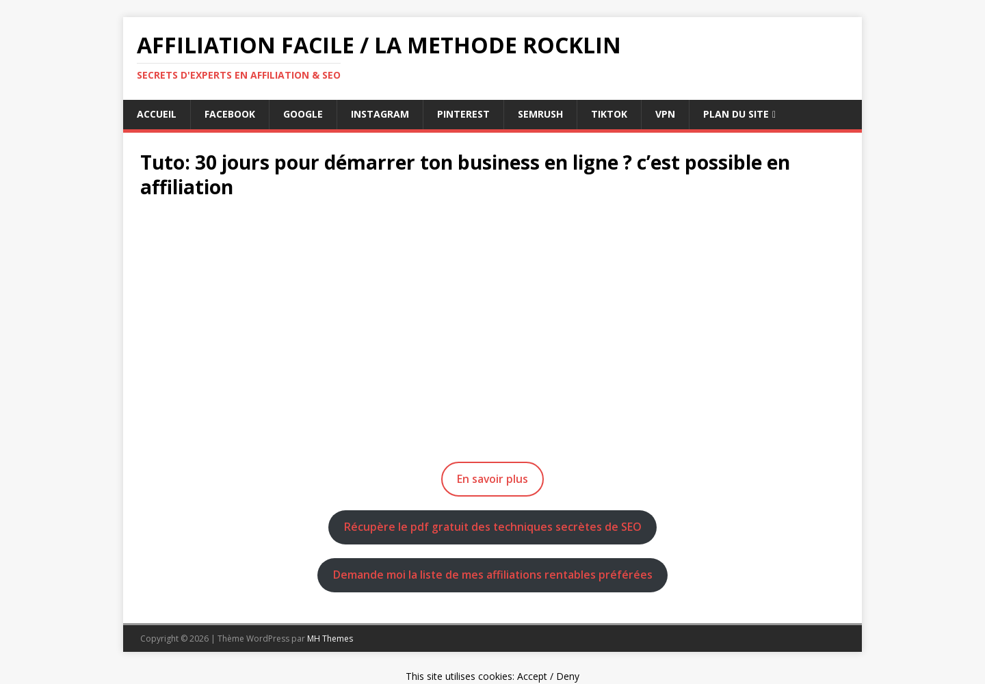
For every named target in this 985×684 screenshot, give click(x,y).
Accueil (156, 113)
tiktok (609, 113)
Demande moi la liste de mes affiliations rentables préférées (493, 574)
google (303, 113)
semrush (540, 113)
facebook (230, 113)
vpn (665, 113)
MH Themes (330, 638)
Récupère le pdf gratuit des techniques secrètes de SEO (493, 526)
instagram (380, 113)
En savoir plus (492, 478)
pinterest (463, 113)
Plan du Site (736, 113)
